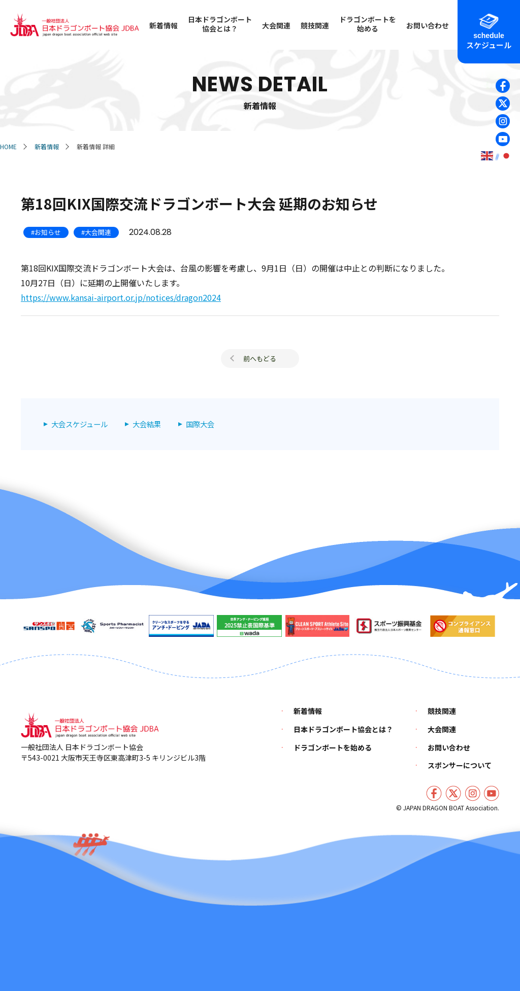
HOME (8, 146)
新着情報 (47, 146)
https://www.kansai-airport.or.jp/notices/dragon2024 (121, 297)
